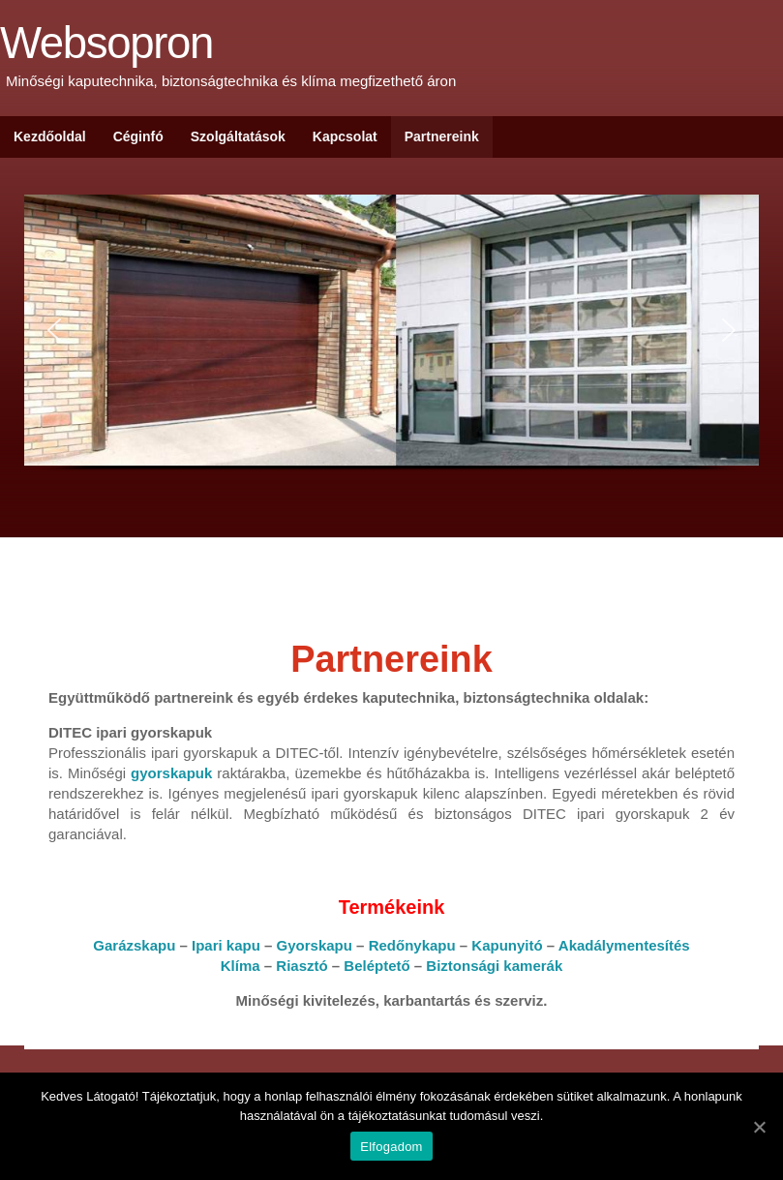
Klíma (240, 965)
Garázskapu (134, 945)
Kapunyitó (506, 945)
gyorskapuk (171, 773)
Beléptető (376, 965)
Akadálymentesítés (624, 945)
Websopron (106, 43)
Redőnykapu (412, 945)
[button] (54, 330)
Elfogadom (391, 1146)
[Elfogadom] (758, 1126)
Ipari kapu (226, 945)
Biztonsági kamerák (494, 965)
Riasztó (301, 965)
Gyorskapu (314, 945)
